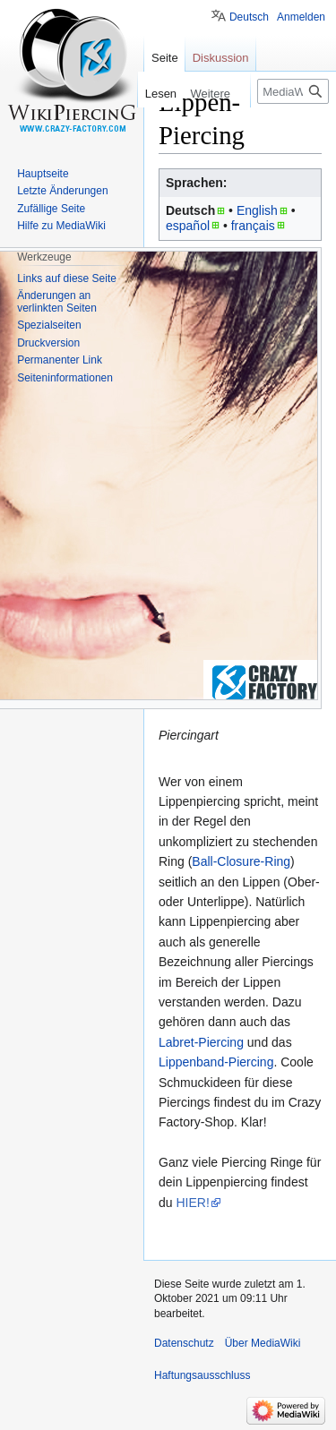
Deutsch (249, 17)
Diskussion (221, 57)
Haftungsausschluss (202, 1375)
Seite (164, 57)
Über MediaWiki (263, 1343)
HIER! (192, 1202)
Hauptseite (42, 173)
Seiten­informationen (65, 378)
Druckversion (48, 343)
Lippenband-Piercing (216, 1062)
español (188, 225)
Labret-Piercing (201, 1042)
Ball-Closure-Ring (241, 861)
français (253, 225)
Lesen (157, 93)
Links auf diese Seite (66, 278)
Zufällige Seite (51, 208)
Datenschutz (184, 1343)
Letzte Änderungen (62, 190)
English (257, 210)
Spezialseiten (49, 325)
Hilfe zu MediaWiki (61, 225)
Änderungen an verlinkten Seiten (57, 301)
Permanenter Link (59, 360)
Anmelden (301, 17)
